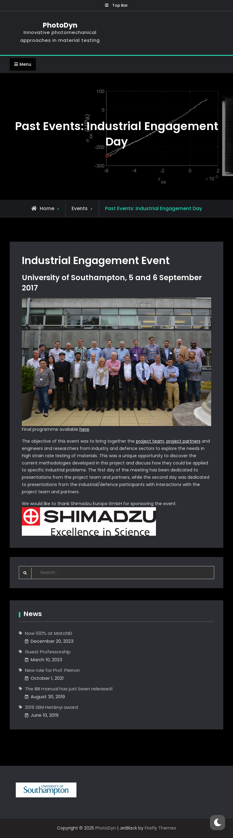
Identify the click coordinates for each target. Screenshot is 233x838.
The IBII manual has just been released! (69, 688)
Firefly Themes (160, 828)
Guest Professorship (48, 652)
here (84, 429)
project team (150, 441)
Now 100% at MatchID (48, 633)
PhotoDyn (60, 25)
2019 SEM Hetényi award (51, 707)
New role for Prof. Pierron (52, 670)
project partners (183, 441)
